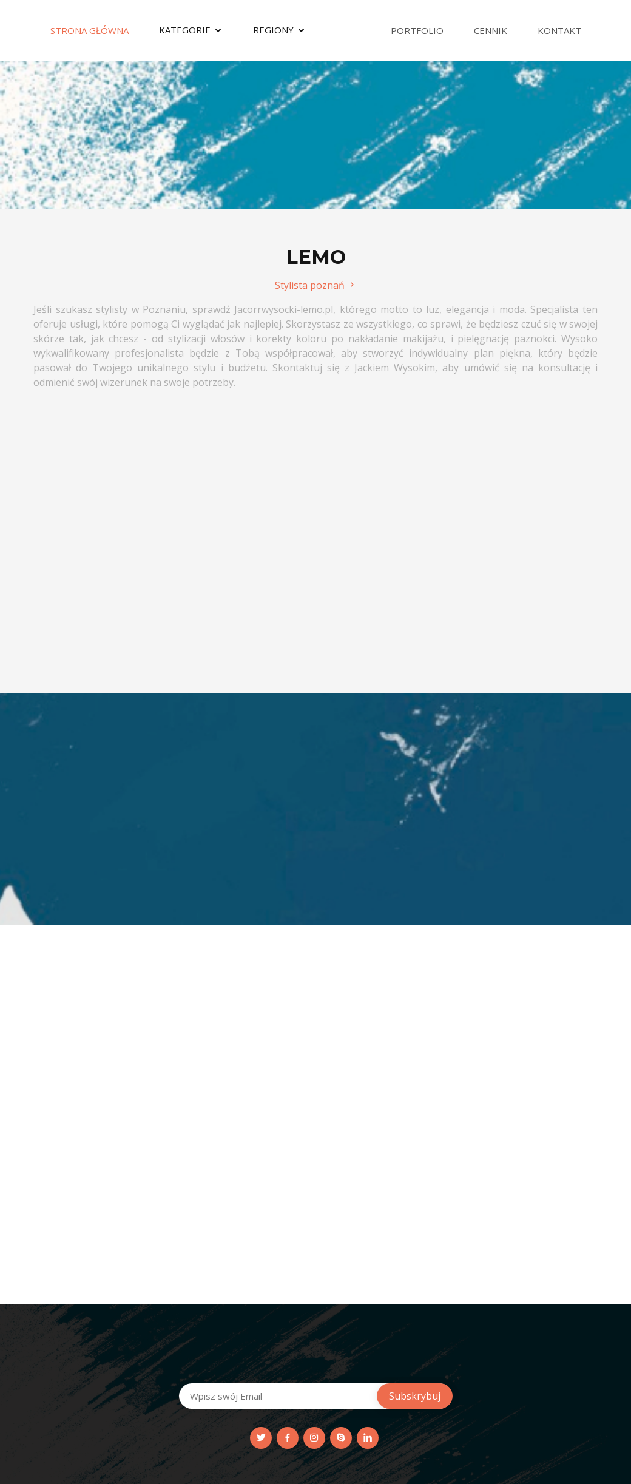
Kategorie (185, 30)
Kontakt (559, 30)
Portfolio (417, 30)
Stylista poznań (316, 285)
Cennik (490, 30)
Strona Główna (89, 30)
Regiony (273, 30)
